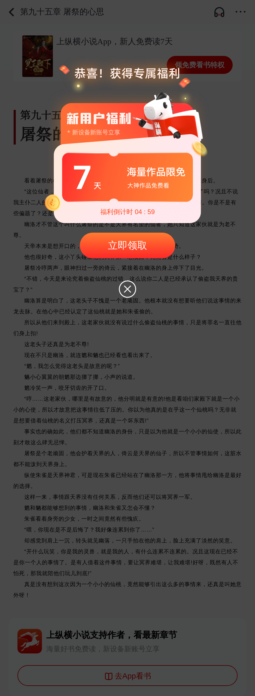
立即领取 (127, 245)
